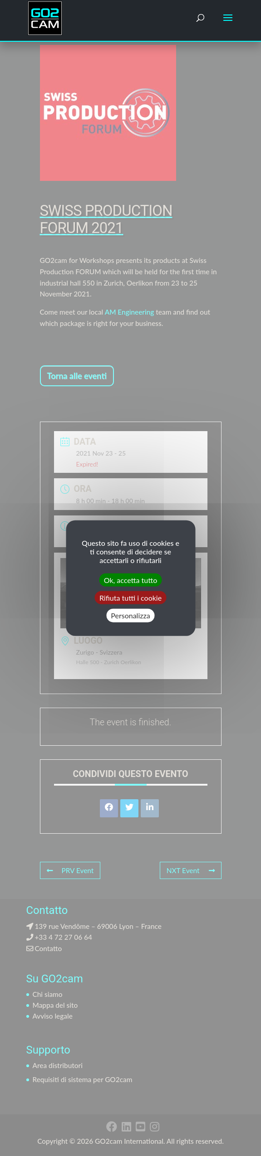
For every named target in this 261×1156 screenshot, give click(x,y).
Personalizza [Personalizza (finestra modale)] (130, 615)
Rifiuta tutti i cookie (130, 597)
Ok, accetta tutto (130, 580)
